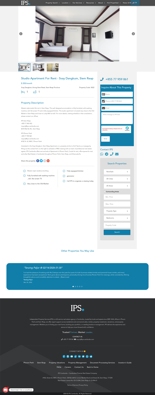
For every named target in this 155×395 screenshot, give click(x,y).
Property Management (77, 363)
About (101, 3)
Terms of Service (72, 385)
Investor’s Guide (124, 363)
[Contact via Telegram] (106, 154)
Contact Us (79, 367)
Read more (65, 277)
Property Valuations (57, 363)
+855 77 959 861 (114, 79)
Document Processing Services (102, 363)
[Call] (111, 154)
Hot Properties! (114, 3)
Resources (91, 3)
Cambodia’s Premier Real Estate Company (83, 373)
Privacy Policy (83, 385)
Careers (68, 367)
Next (134, 34)
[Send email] (117, 154)
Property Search (53, 3)
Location (66, 3)
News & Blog (128, 3)
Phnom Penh (29, 363)
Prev (21, 34)
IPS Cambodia (62, 373)
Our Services (78, 3)
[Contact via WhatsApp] (101, 154)
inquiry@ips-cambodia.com (84, 339)
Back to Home (92, 367)
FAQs (59, 367)
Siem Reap (41, 322)
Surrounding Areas (111, 192)
